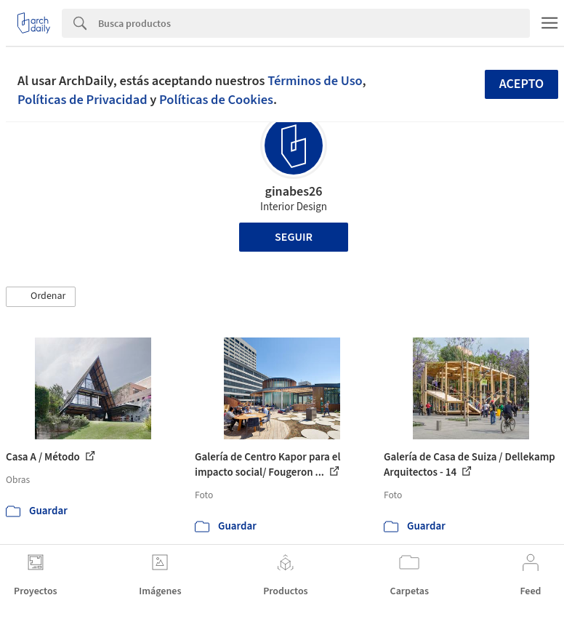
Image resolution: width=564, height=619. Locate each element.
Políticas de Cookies (216, 99)
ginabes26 (294, 192)
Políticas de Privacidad (82, 99)
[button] (41, 297)
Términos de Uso (314, 80)
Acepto (521, 84)
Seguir (294, 237)
